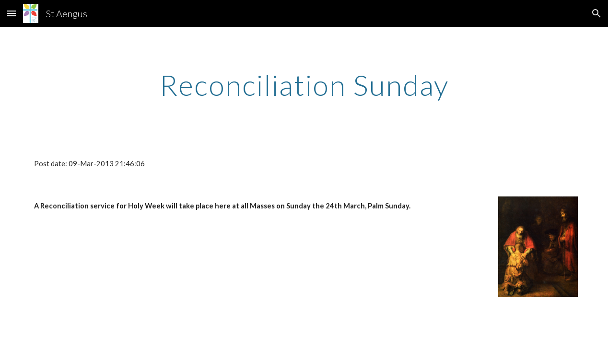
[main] (304, 84)
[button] (11, 13)
